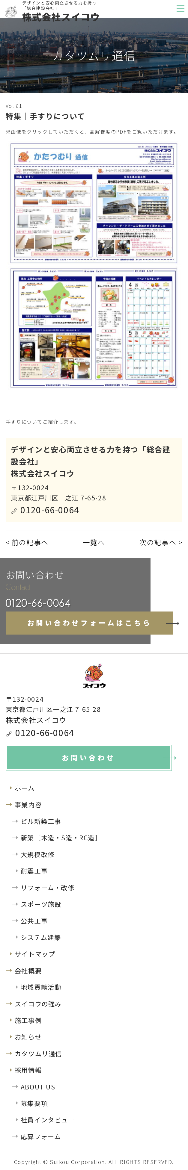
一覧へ (94, 542)
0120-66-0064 (49, 509)
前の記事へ (30, 542)
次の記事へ (157, 542)
